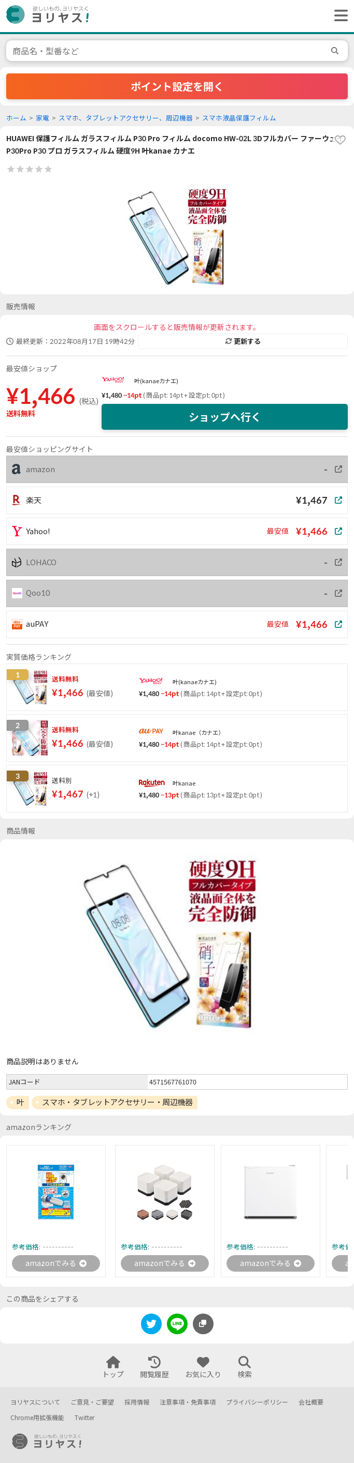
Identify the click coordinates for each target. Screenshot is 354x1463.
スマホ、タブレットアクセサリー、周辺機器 (126, 118)
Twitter (84, 1418)
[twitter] (151, 1326)
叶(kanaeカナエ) (156, 381)
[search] (336, 50)
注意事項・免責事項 (188, 1402)
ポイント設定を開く (177, 86)
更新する (243, 341)
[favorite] (340, 140)
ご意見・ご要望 (92, 1402)
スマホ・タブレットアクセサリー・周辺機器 (117, 1102)
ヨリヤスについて (35, 1402)
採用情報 (136, 1402)
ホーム (16, 118)
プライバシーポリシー (257, 1402)
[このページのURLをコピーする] (203, 1324)
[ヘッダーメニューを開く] (338, 16)
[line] (177, 1326)
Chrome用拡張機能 (37, 1418)
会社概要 (311, 1402)
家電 (42, 118)
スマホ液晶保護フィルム (239, 118)
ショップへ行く (225, 417)
